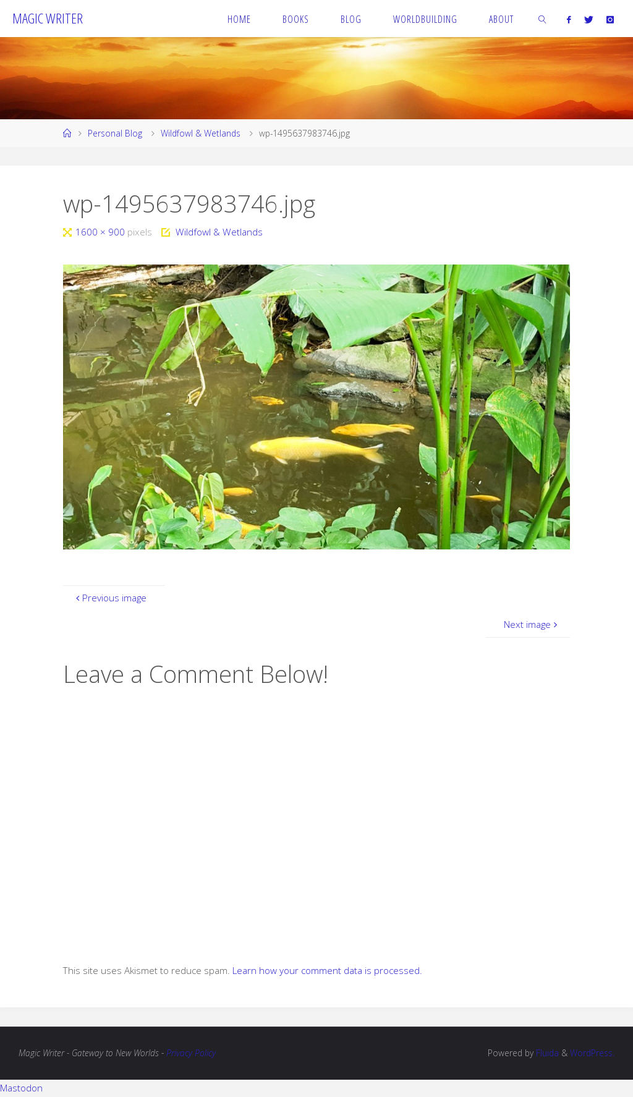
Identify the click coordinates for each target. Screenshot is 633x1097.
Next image (532, 624)
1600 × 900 (101, 232)
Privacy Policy (191, 1053)
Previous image (110, 597)
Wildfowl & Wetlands (200, 133)
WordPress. (592, 1053)
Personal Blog (115, 133)
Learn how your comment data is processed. (327, 970)
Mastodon (21, 1088)
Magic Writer (47, 18)
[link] (543, 18)
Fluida (546, 1053)
